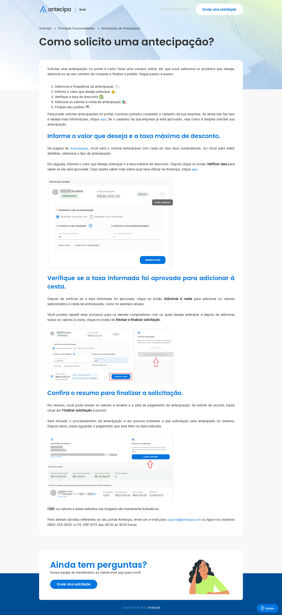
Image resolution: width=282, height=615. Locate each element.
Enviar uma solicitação (219, 9)
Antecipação (79, 148)
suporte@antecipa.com (183, 519)
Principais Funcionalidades (76, 28)
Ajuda (83, 9)
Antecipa (45, 28)
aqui (103, 119)
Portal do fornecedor (173, 9)
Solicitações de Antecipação (120, 28)
